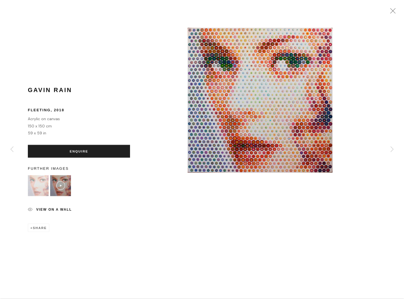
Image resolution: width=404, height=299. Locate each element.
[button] (38, 187)
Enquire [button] (79, 153)
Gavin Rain (50, 92)
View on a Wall (50, 211)
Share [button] (40, 229)
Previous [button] (12, 149)
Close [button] (391, 12)
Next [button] (392, 149)
